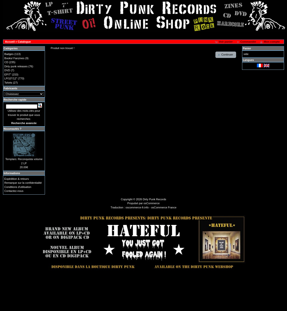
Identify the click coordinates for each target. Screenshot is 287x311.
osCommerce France (164, 207)
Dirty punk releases (16, 66)
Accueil (10, 41)
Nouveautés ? (12, 128)
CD (6, 62)
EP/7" (7, 74)
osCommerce (152, 203)
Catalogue (24, 41)
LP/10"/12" (10, 78)
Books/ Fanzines (14, 58)
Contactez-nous (13, 190)
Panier (247, 48)
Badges (9, 54)
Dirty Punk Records (154, 199)
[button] (224, 42)
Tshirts (8, 82)
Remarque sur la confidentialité (23, 182)
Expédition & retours (16, 178)
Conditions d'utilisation (17, 186)
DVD (7, 70)
